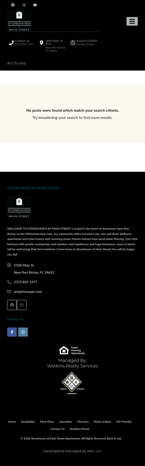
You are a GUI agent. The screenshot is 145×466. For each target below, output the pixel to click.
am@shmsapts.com (28, 291)
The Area (83, 421)
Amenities (65, 421)
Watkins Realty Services (72, 366)
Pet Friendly (124, 421)
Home (12, 421)
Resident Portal (79, 429)
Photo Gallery (102, 421)
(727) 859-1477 (25, 282)
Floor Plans (47, 421)
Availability (28, 421)
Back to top (114, 438)
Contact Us (58, 429)
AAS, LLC (94, 451)
